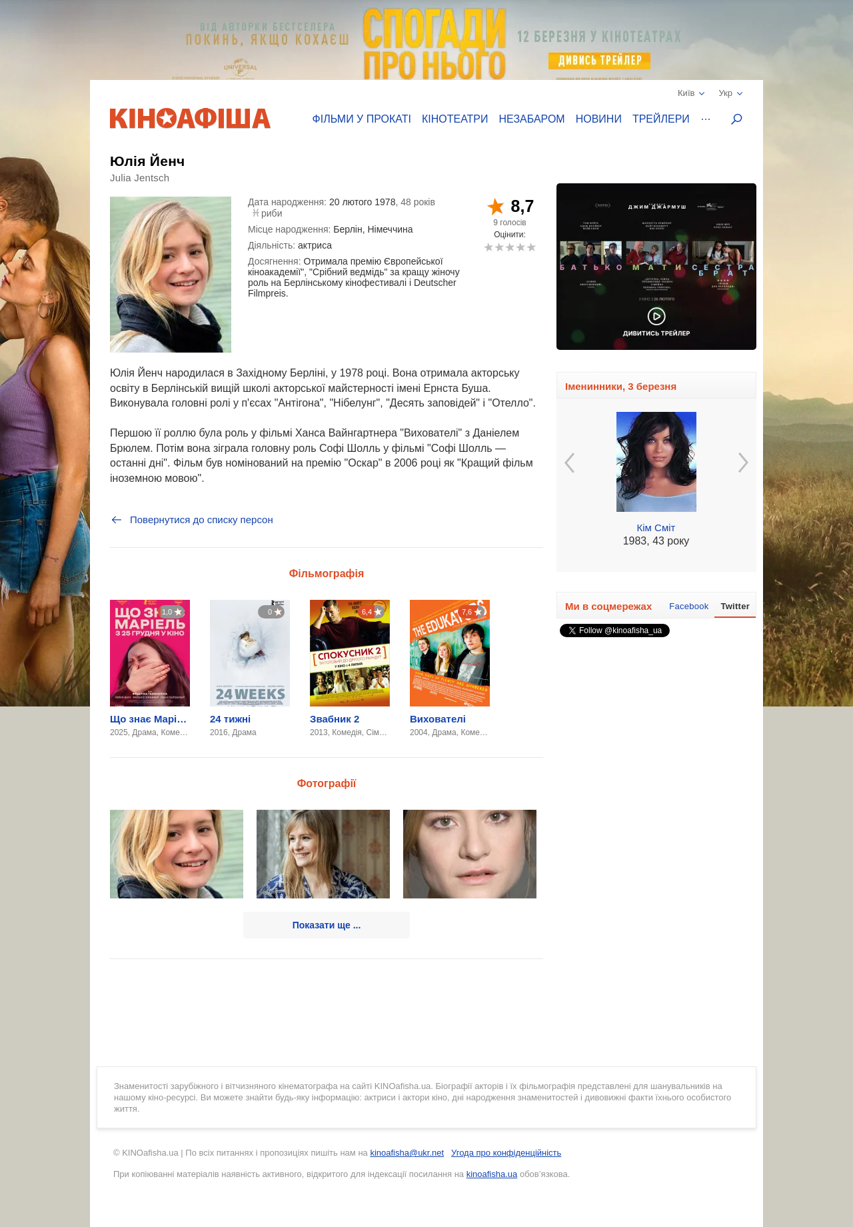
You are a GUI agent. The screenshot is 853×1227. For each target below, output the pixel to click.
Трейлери (661, 119)
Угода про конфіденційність (506, 1153)
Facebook (688, 606)
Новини (599, 119)
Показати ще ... (327, 925)
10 (531, 247)
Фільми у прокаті (362, 119)
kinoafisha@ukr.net (407, 1153)
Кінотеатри (455, 119)
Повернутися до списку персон (191, 520)
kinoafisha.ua (492, 1174)
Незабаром (532, 119)
